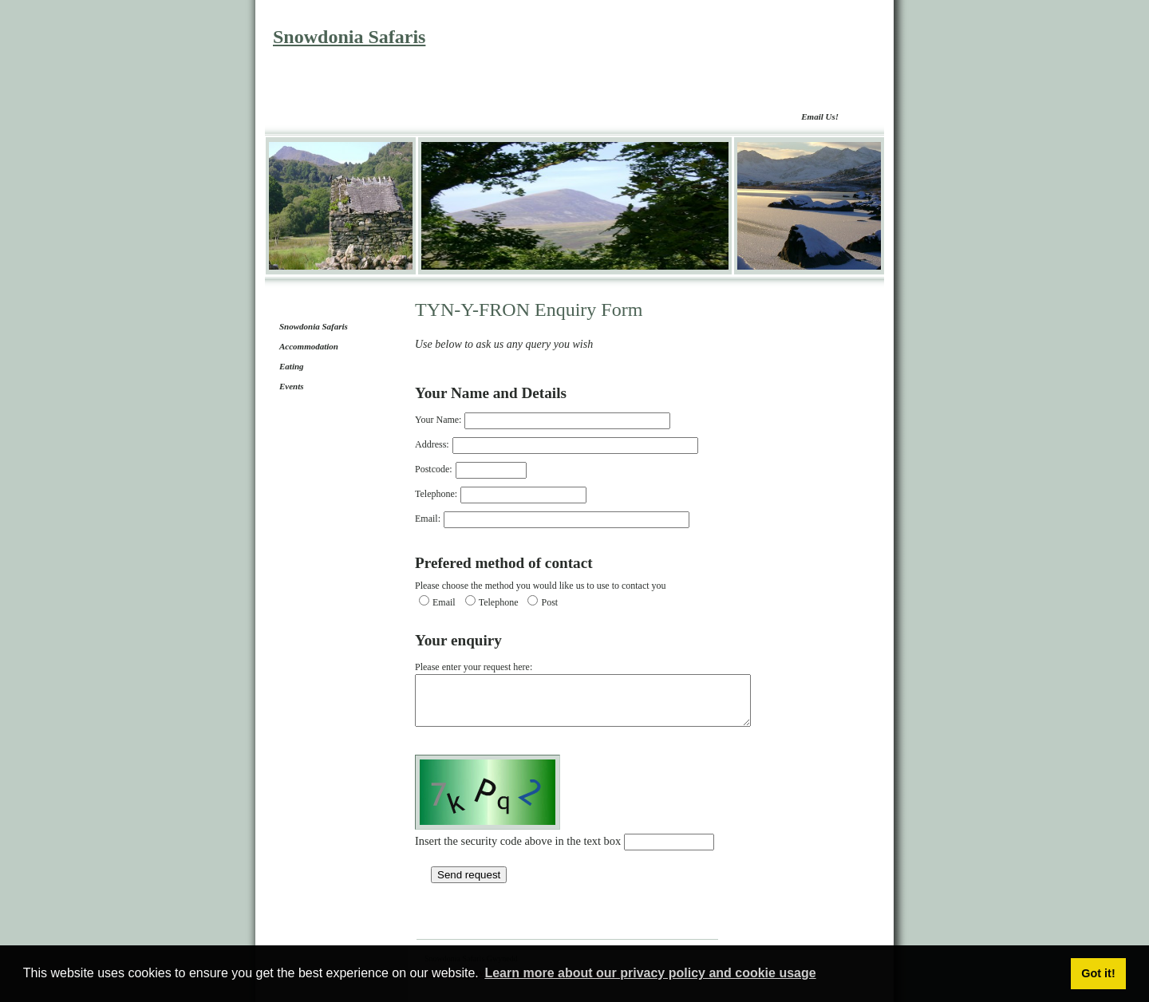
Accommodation (308, 346)
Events (291, 386)
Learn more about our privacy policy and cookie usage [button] (649, 973)
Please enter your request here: (603, 698)
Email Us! (820, 116)
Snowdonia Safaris (349, 36)
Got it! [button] (1098, 973)
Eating (291, 366)
